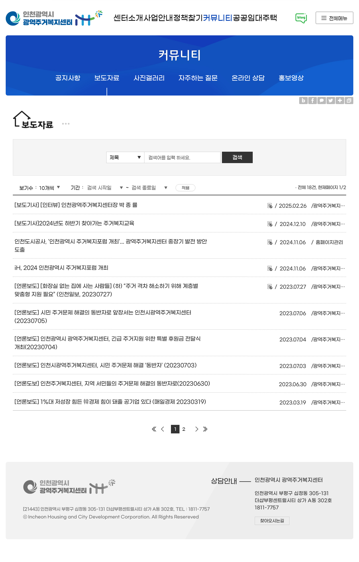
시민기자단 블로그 (301, 18)
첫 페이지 (154, 429)
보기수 (26, 188)
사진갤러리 (149, 78)
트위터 (331, 100)
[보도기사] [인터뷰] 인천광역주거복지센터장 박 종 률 (76, 205)
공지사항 (67, 78)
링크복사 (340, 100)
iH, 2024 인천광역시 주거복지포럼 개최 (61, 268)
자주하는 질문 (198, 78)
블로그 (303, 100)
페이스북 (312, 100)
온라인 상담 (248, 78)
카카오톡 (321, 100)
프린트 (349, 100)
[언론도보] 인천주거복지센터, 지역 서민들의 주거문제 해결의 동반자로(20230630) (112, 383)
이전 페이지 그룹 (162, 429)
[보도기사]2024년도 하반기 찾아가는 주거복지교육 (74, 223)
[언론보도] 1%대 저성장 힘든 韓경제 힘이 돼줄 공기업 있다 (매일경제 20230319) (110, 401)
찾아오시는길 (272, 521)
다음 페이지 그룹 (196, 429)
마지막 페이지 (205, 429)
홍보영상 (291, 78)
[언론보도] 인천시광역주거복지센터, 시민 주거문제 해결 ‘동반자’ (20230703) (106, 365)
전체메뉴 (338, 18)
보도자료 (106, 78)
